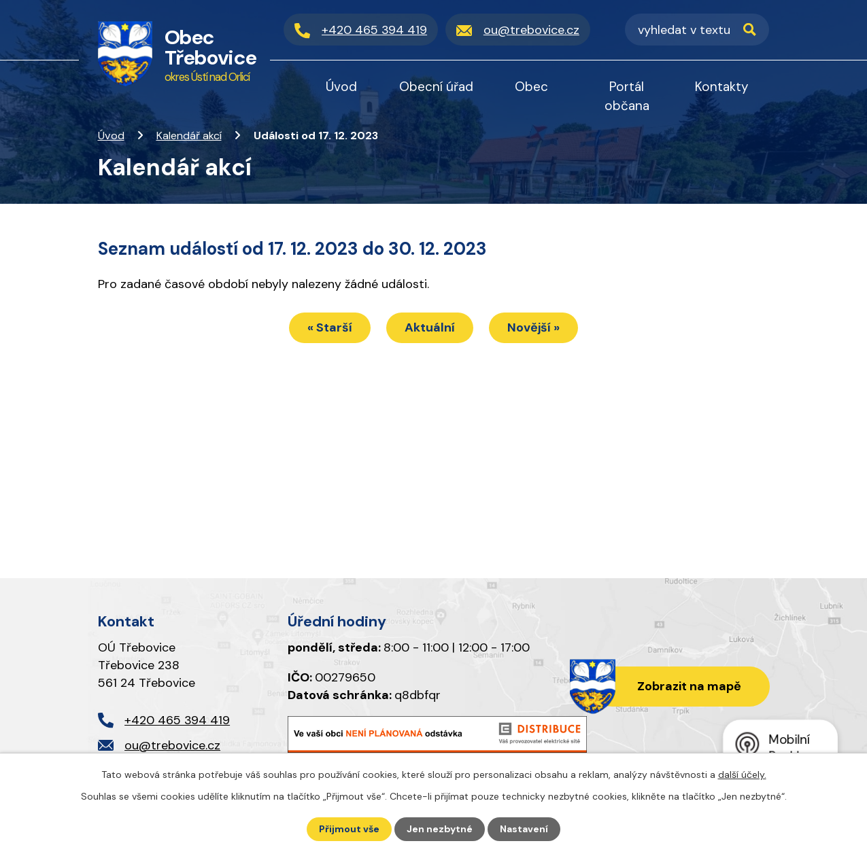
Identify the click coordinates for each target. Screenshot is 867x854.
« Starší (329, 327)
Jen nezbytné (440, 829)
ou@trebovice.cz (172, 745)
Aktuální (430, 327)
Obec (531, 86)
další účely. (742, 774)
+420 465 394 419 (177, 720)
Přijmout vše (349, 829)
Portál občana (627, 96)
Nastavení (524, 829)
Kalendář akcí (189, 135)
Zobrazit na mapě (689, 686)
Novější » (533, 327)
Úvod (111, 135)
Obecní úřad (436, 86)
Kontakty (722, 86)
